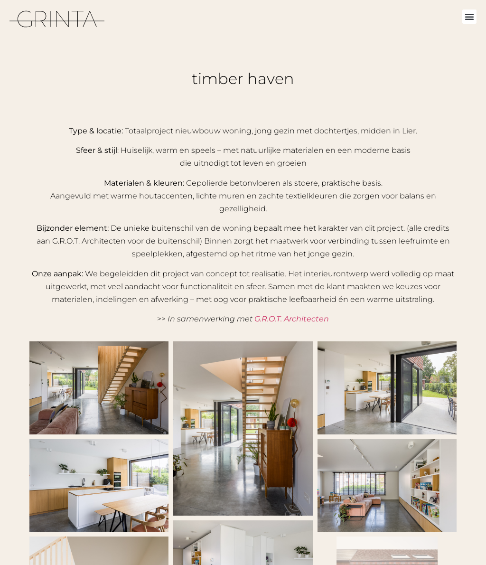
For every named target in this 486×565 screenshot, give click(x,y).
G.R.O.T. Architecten (291, 318)
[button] (469, 16)
